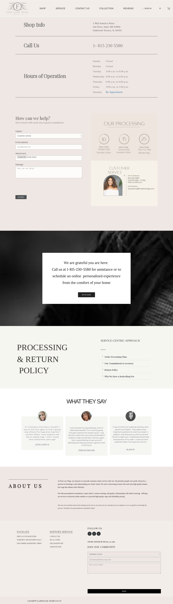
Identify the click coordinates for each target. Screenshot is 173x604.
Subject (18, 136)
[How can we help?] (124, 568)
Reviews (128, 8)
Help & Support (56, 543)
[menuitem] (42, 8)
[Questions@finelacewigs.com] (124, 559)
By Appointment (114, 92)
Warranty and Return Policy (29, 540)
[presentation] (49, 192)
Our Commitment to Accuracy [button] (119, 363)
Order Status (55, 547)
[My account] (147, 8)
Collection (106, 8)
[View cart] (168, 8)
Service (60, 8)
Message (19, 169)
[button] (160, 8)
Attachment (20, 158)
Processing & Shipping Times (29, 543)
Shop (42, 8)
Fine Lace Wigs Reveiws (26, 536)
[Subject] (48, 140)
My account (55, 540)
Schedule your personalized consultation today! (79, 508)
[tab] (125, 357)
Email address (21, 147)
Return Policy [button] (111, 369)
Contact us (82, 8)
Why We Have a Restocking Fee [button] (119, 376)
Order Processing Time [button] (115, 356)
